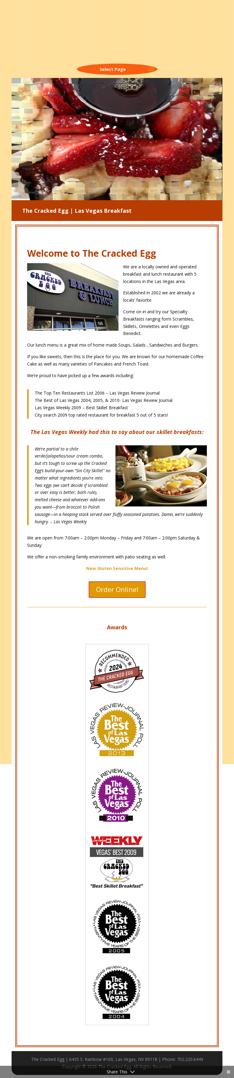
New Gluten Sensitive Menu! (117, 568)
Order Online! (117, 589)
